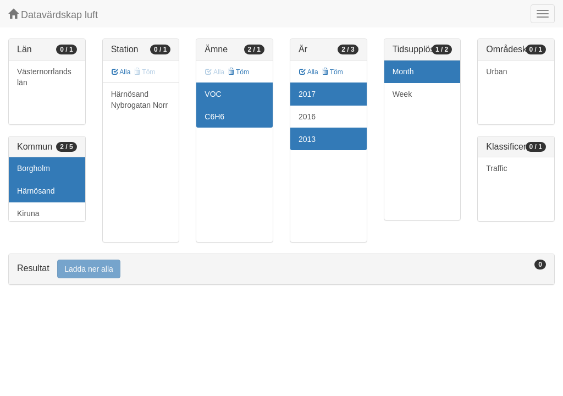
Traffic (496, 168)
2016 (307, 116)
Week (402, 94)
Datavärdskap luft (53, 14)
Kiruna (28, 213)
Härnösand (36, 190)
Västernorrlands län (44, 77)
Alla (121, 72)
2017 (307, 94)
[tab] (281, 269)
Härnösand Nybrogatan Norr (139, 99)
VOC (213, 94)
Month (403, 71)
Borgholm (33, 168)
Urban (496, 71)
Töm (238, 72)
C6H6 (214, 116)
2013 (307, 139)
